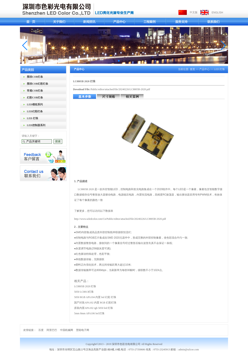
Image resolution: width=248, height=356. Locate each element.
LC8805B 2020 (86, 189)
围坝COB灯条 (35, 76)
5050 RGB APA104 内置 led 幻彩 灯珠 (95, 297)
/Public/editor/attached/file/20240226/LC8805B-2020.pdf (120, 89)
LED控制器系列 (36, 125)
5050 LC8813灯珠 (84, 291)
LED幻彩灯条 (35, 111)
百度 (41, 330)
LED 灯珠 (32, 118)
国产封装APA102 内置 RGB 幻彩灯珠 (95, 302)
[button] (25, 45)
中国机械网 (66, 330)
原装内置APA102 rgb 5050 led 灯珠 (93, 307)
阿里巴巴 (52, 330)
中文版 (193, 12)
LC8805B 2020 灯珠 (85, 286)
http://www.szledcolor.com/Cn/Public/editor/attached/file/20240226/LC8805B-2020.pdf (120, 218)
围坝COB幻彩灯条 (37, 83)
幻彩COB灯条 (35, 97)
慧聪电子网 (82, 330)
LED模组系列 (35, 104)
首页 (192, 69)
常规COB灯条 (35, 90)
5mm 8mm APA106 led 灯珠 (89, 313)
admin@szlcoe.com (188, 349)
